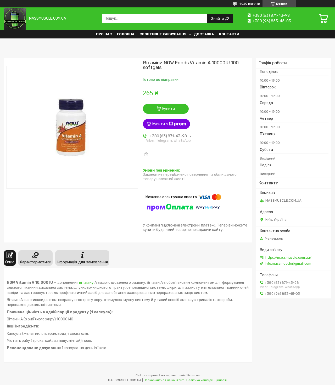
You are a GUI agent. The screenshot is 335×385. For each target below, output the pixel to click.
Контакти (229, 34)
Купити (168, 109)
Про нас (104, 34)
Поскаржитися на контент (164, 380)
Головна (125, 34)
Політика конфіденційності (206, 380)
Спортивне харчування (162, 34)
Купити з (169, 124)
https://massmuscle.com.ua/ (288, 257)
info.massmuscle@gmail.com (288, 263)
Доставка (204, 34)
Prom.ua (193, 375)
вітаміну (86, 282)
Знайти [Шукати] (218, 18)
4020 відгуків (249, 3)
